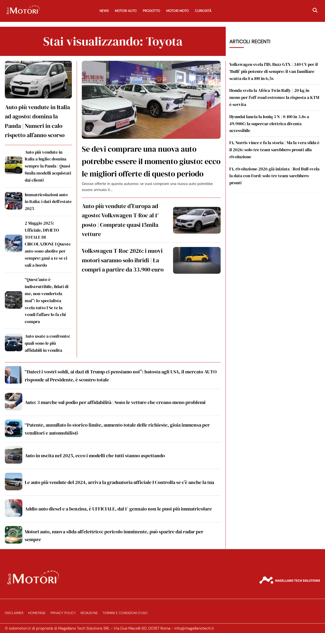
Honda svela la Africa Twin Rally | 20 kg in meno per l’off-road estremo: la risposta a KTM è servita (274, 97)
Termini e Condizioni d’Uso (125, 613)
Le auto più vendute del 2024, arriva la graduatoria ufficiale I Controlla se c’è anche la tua (119, 482)
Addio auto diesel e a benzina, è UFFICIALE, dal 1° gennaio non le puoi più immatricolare (118, 508)
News (104, 11)
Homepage (37, 613)
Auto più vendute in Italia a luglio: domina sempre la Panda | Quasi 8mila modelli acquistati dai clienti (48, 166)
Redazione (89, 613)
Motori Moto (177, 11)
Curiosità (203, 11)
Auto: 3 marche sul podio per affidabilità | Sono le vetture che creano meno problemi (115, 402)
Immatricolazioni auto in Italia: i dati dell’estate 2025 (48, 202)
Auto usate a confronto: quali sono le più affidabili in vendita (47, 343)
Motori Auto (126, 11)
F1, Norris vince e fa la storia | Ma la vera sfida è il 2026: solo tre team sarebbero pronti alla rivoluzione (274, 150)
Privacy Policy (63, 613)
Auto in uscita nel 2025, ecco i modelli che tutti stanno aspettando (95, 455)
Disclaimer (14, 613)
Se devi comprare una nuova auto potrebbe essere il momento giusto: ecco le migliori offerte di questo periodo (151, 161)
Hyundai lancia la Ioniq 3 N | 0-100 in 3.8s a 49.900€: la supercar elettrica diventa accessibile (269, 124)
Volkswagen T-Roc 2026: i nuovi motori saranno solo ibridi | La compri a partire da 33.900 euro (123, 260)
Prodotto (151, 11)
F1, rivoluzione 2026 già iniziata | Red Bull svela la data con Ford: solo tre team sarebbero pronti (274, 176)
